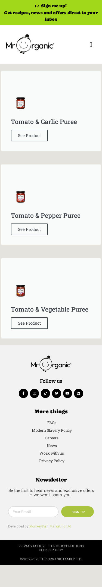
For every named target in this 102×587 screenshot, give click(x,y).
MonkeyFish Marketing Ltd (50, 526)
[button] (91, 44)
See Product (29, 135)
